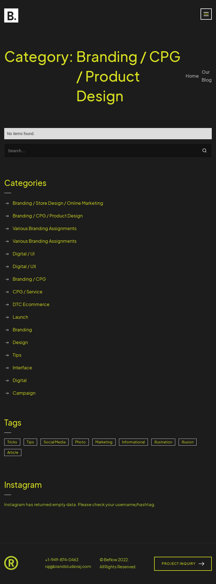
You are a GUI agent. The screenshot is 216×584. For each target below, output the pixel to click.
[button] (206, 14)
